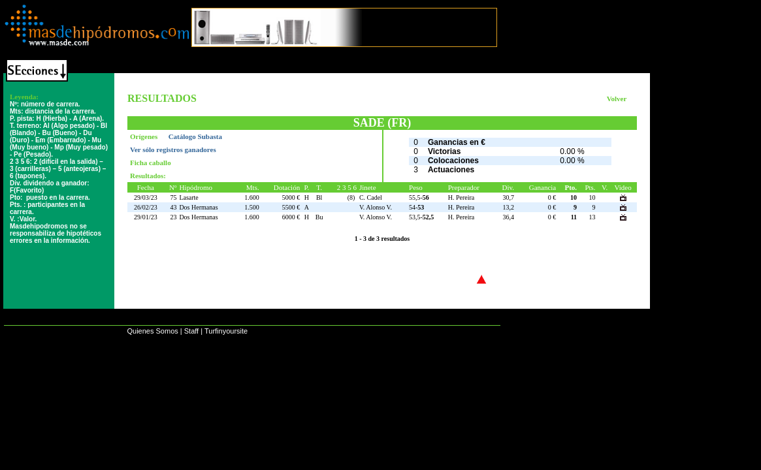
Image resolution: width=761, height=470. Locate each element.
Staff (191, 331)
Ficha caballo (150, 162)
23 (173, 217)
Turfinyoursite (226, 331)
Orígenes (144, 136)
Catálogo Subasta (195, 136)
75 (173, 197)
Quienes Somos (152, 331)
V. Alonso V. (375, 207)
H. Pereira (461, 197)
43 (173, 207)
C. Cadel (370, 197)
